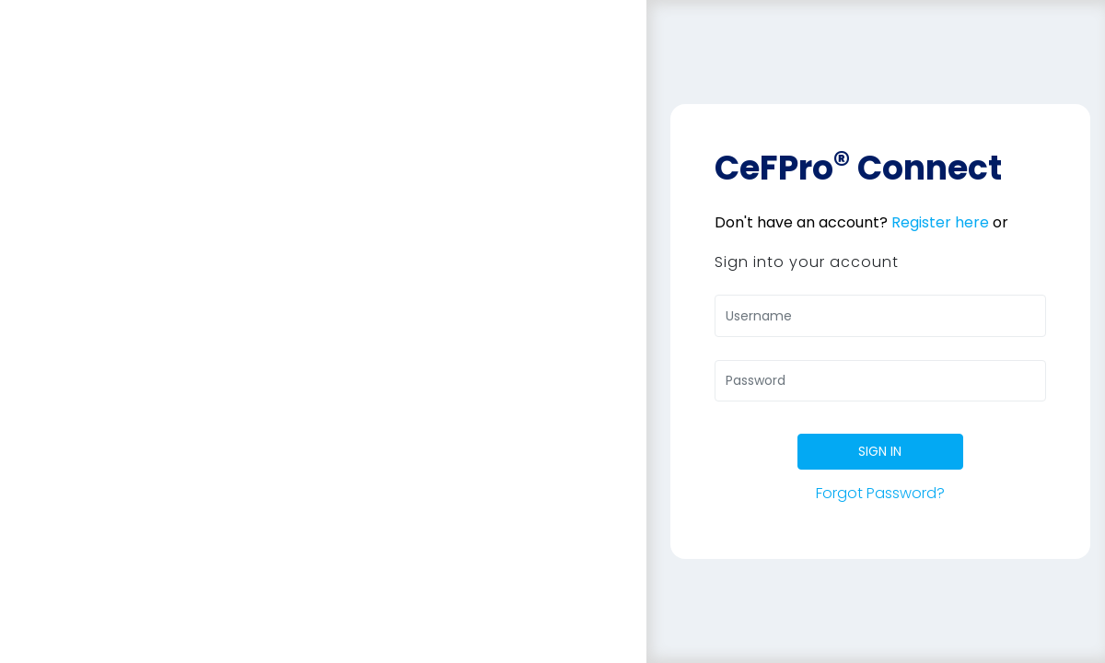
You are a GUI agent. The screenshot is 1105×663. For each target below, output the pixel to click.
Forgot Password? (880, 493)
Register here (940, 222)
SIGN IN (879, 451)
